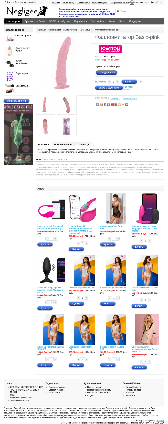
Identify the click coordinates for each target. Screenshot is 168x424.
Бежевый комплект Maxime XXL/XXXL (50, 348)
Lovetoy (59, 159)
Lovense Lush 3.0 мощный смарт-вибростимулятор (50, 227)
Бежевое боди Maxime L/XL (82, 288)
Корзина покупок (99, 2)
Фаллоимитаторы (71, 30)
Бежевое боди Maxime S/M (113, 288)
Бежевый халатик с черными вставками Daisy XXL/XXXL (144, 349)
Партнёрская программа (98, 393)
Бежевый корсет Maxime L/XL (81, 348)
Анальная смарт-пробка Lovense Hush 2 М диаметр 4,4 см (50, 290)
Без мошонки (87, 30)
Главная (56, 2)
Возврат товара (56, 390)
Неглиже (160, 420)
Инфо (122, 21)
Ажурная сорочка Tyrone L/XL (112, 227)
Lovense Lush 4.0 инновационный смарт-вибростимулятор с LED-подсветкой (81, 229)
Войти (7, 2)
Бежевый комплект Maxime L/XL (145, 289)
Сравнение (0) (83, 2)
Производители (94, 387)
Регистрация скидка (25, 2)
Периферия (80, 21)
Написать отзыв (130, 99)
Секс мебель (98, 21)
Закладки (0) (68, 2)
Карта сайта (54, 393)
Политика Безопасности (21, 398)
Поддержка (135, 21)
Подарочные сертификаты (99, 390)
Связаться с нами (57, 387)
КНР (66, 159)
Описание (43, 144)
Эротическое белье (35, 21)
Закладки (130, 393)
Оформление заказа (119, 2)
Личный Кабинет (133, 387)
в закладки (128, 87)
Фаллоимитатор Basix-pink (107, 30)
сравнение (128, 89)
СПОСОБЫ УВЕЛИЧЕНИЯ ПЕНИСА (26, 387)
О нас (12, 395)
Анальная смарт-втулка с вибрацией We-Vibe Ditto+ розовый (144, 228)
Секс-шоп (41, 30)
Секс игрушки (13, 21)
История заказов (133, 390)
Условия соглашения (19, 400)
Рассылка (130, 395)
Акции (112, 21)
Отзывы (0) (84, 144)
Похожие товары (63, 144)
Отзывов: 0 (115, 99)
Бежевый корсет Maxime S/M (112, 348)
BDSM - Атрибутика (59, 21)
